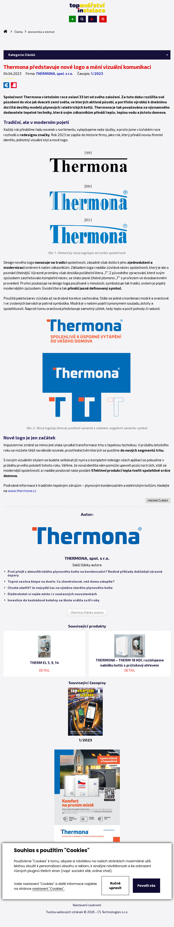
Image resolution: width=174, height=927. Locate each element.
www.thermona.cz (22, 491)
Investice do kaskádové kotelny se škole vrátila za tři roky (51, 600)
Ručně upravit (115, 885)
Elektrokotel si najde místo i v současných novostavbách (50, 594)
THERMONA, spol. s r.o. (54, 73)
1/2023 (97, 73)
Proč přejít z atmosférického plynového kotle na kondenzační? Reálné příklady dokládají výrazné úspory (83, 573)
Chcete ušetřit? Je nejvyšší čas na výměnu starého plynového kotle (58, 588)
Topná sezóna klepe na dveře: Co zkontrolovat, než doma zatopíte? (59, 581)
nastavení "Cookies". (48, 888)
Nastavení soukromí (87, 905)
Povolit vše (146, 885)
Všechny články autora (87, 612)
